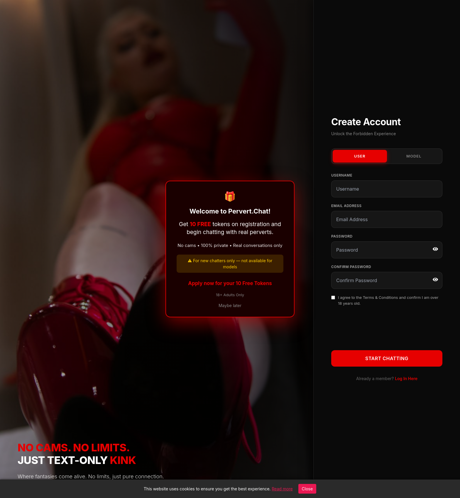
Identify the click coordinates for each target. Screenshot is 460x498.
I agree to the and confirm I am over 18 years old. (388, 300)
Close (307, 488)
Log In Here (406, 378)
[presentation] (375, 327)
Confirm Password (351, 267)
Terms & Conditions (380, 297)
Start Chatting (386, 358)
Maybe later (230, 305)
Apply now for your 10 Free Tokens (230, 283)
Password (342, 236)
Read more (282, 488)
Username (341, 175)
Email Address (346, 206)
